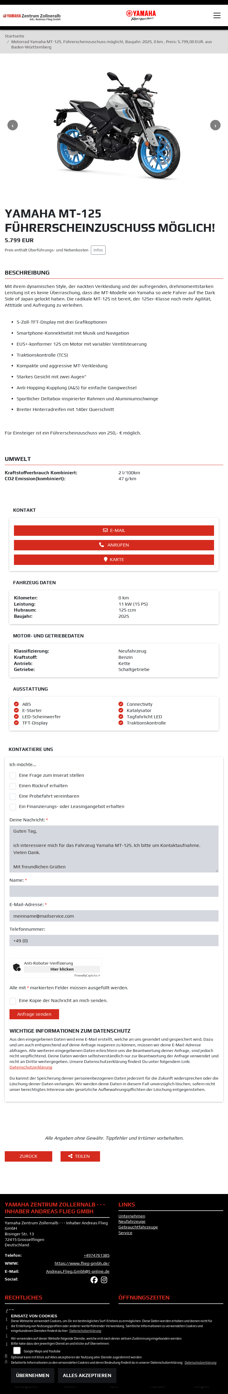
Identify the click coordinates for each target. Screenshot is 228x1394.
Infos (98, 250)
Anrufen (114, 545)
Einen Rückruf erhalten (43, 785)
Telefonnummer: (27, 929)
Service (125, 1232)
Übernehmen (32, 1375)
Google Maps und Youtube (42, 1351)
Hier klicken (62, 969)
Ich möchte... (23, 764)
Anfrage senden (34, 1014)
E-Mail (114, 530)
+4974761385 (97, 1255)
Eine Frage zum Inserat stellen (51, 775)
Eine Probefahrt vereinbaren (49, 796)
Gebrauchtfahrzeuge (138, 1227)
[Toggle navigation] (217, 15)
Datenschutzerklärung (31, 1067)
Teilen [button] (79, 1156)
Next (215, 125)
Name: (18, 880)
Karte (114, 559)
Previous (12, 125)
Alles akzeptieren (87, 1375)
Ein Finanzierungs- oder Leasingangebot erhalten (71, 806)
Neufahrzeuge (131, 1221)
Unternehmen (131, 1216)
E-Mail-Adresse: (28, 904)
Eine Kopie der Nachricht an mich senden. (63, 1000)
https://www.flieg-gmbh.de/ (82, 1263)
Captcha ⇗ (87, 975)
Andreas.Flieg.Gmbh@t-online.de (78, 1271)
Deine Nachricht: (29, 820)
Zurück (28, 1156)
